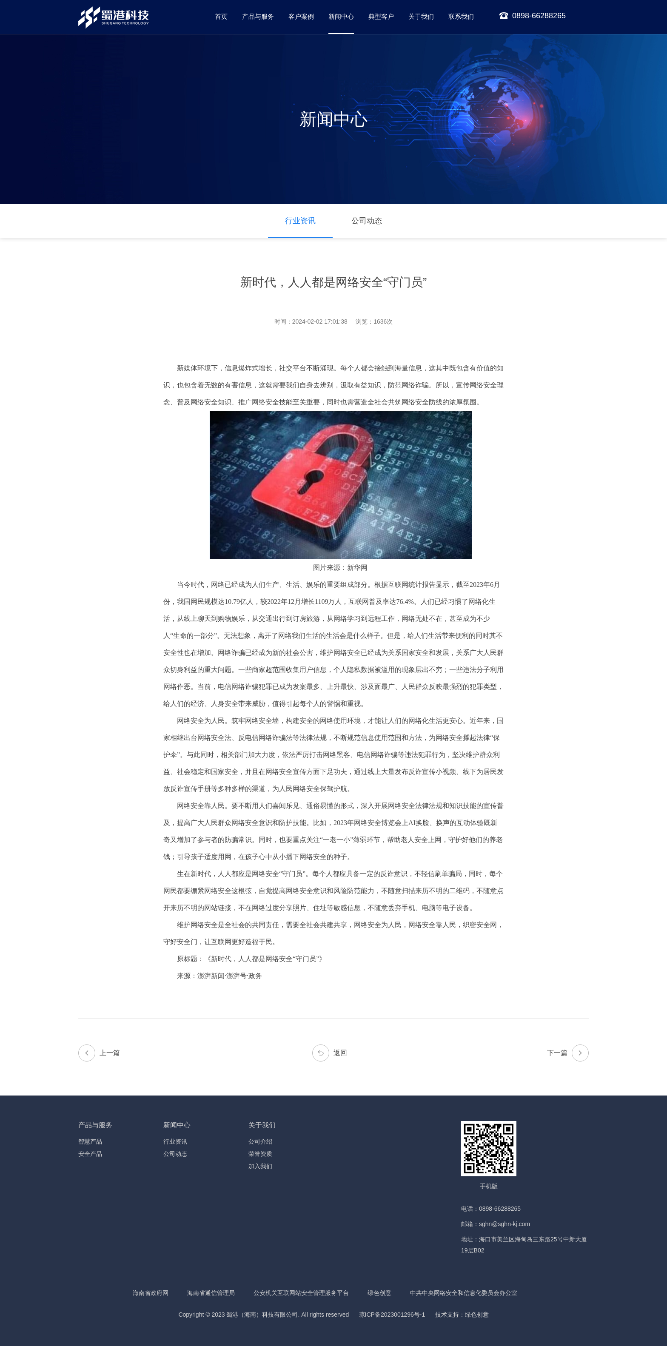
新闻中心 (341, 16)
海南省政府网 (150, 1292)
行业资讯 (300, 220)
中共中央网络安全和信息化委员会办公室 (463, 1292)
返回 (329, 1052)
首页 (221, 16)
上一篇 (99, 1052)
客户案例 (301, 16)
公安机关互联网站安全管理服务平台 (301, 1292)
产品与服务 (258, 16)
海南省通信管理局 (211, 1292)
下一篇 (568, 1052)
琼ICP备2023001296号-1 (392, 1314)
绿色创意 (379, 1292)
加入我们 (260, 1166)
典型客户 (381, 16)
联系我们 (461, 16)
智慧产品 (90, 1141)
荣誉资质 (260, 1153)
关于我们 (421, 16)
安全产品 (90, 1153)
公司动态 (366, 220)
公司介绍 (260, 1141)
